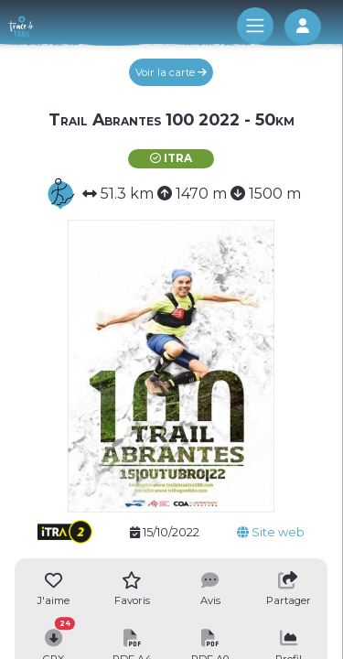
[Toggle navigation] (255, 25)
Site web (271, 532)
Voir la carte (171, 72)
